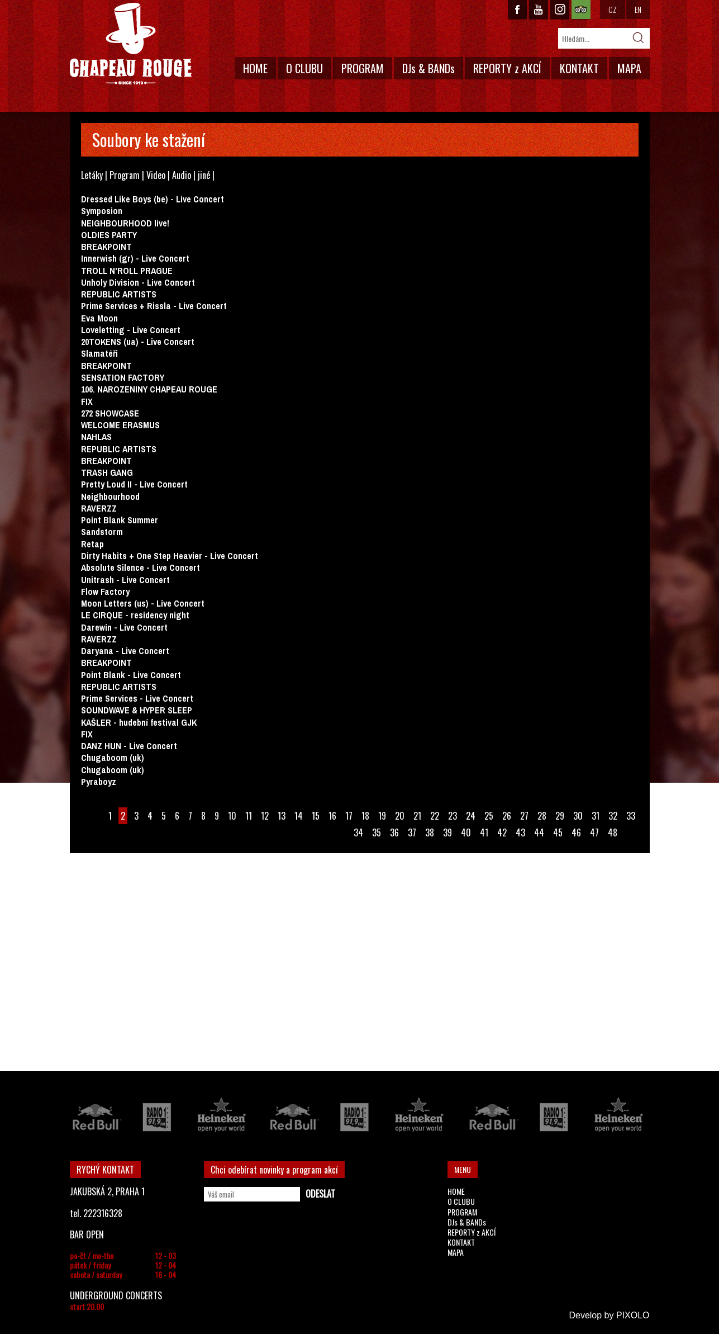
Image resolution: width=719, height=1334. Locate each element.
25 (488, 815)
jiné (204, 175)
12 (265, 815)
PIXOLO (633, 1315)
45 (558, 832)
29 (559, 815)
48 (612, 832)
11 (248, 815)
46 (576, 832)
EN (638, 9)
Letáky (92, 175)
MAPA (629, 68)
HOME (255, 68)
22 (434, 815)
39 (447, 832)
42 (502, 832)
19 (382, 815)
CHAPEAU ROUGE (131, 44)
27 (524, 815)
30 (578, 815)
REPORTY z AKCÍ (507, 68)
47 (594, 832)
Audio (181, 175)
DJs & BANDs (428, 68)
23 (452, 815)
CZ (612, 9)
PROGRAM (362, 68)
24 (470, 815)
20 (399, 815)
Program (124, 175)
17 (349, 815)
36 (394, 832)
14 (298, 815)
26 (506, 815)
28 (541, 815)
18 (365, 815)
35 (376, 832)
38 (429, 832)
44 (539, 832)
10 (232, 815)
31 (595, 815)
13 (281, 815)
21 (417, 815)
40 (466, 832)
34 (358, 832)
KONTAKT (579, 68)
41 (484, 832)
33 (630, 815)
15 (316, 815)
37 (412, 832)
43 (520, 832)
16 (332, 815)
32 (612, 815)
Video (155, 175)
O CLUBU (304, 68)
